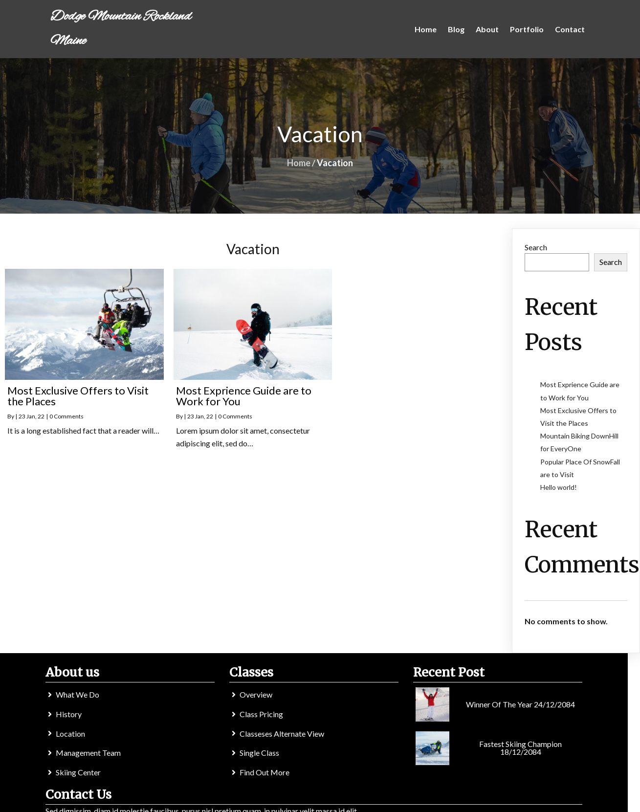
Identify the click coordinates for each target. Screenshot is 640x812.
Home (298, 163)
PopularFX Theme (393, 801)
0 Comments (66, 417)
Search (536, 247)
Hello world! (558, 487)
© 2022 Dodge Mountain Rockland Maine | (290, 801)
